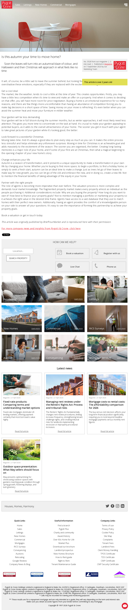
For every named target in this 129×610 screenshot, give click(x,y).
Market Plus (63, 543)
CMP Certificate (108, 560)
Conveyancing (19, 550)
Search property (18, 258)
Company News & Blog (19, 564)
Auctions (20, 553)
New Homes (41, 5)
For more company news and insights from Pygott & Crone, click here (41, 228)
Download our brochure (64, 546)
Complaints (108, 539)
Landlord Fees (107, 546)
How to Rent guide (63, 557)
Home (19, 525)
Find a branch (64, 525)
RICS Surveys (20, 546)
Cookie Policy (108, 532)
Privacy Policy (108, 529)
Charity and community (64, 532)
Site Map (108, 536)
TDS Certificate (108, 557)
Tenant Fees (108, 543)
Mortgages (70, 5)
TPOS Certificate (108, 553)
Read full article (21, 431)
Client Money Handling (108, 550)
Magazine (108, 64)
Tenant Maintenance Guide (64, 564)
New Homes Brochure (64, 553)
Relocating (19, 557)
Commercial (56, 5)
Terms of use (108, 525)
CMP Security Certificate (108, 564)
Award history (64, 536)
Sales (17, 5)
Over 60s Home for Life (63, 539)
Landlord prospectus (63, 550)
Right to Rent (64, 560)
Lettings (28, 5)
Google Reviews (19, 560)
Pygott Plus (64, 529)
